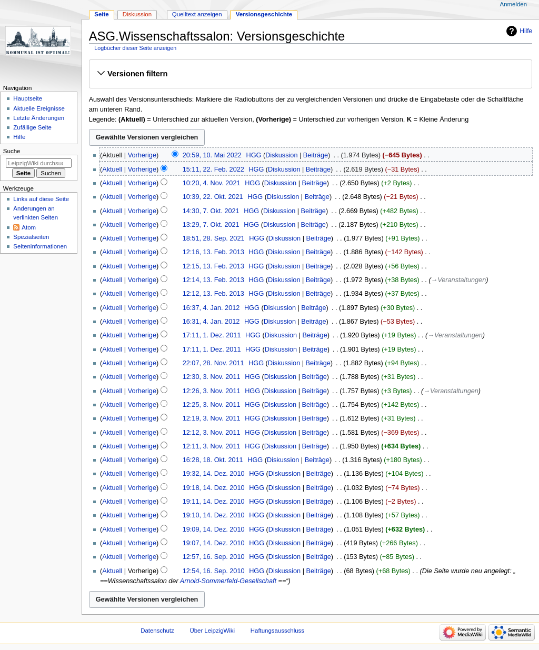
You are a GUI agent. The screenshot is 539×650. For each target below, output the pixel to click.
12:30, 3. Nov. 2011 (212, 377)
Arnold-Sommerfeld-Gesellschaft (228, 581)
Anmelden (513, 4)
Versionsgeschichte (264, 14)
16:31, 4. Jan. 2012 (211, 321)
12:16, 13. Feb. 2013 (213, 252)
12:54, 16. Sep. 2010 (214, 571)
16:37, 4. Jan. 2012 (211, 308)
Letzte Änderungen (38, 118)
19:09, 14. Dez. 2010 (214, 529)
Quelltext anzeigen (197, 14)
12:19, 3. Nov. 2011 (212, 418)
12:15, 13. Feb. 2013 (213, 266)
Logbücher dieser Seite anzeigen (135, 48)
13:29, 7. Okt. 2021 (211, 224)
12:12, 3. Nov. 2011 (212, 432)
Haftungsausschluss (277, 630)
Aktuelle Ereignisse (38, 108)
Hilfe (526, 31)
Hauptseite (27, 98)
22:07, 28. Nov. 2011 (213, 363)
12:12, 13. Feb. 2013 (213, 293)
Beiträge (315, 155)
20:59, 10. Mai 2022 (212, 155)
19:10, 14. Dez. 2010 (214, 515)
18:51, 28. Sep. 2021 (214, 238)
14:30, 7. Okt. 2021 (211, 211)
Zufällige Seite (32, 127)
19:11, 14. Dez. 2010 (214, 501)
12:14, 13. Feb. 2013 (213, 280)
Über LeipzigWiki (212, 630)
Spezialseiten (31, 237)
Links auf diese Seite (41, 199)
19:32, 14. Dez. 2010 (214, 473)
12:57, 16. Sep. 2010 (214, 557)
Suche (12, 151)
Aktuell (112, 169)
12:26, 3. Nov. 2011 (212, 391)
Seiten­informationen (40, 246)
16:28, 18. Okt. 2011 (213, 460)
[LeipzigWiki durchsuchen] (39, 163)
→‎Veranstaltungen (458, 280)
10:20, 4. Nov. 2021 (212, 183)
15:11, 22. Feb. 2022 (213, 169)
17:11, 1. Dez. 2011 (212, 335)
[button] (310, 74)
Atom (29, 227)
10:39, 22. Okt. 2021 (213, 197)
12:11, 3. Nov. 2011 (212, 446)
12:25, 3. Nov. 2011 (212, 404)
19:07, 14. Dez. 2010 (214, 543)
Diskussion (281, 155)
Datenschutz (157, 630)
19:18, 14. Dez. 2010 (214, 488)
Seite (101, 14)
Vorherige (142, 155)
